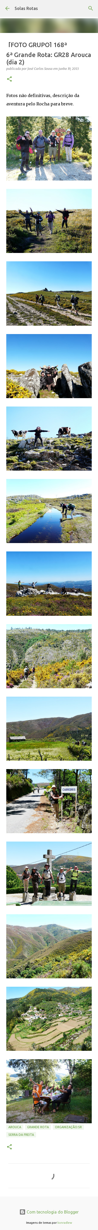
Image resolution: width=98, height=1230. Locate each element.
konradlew (64, 1222)
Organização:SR (68, 1127)
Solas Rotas (26, 8)
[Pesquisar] (91, 8)
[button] (9, 79)
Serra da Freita (21, 1134)
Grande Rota (38, 1127)
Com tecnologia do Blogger (49, 1212)
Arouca (14, 1127)
